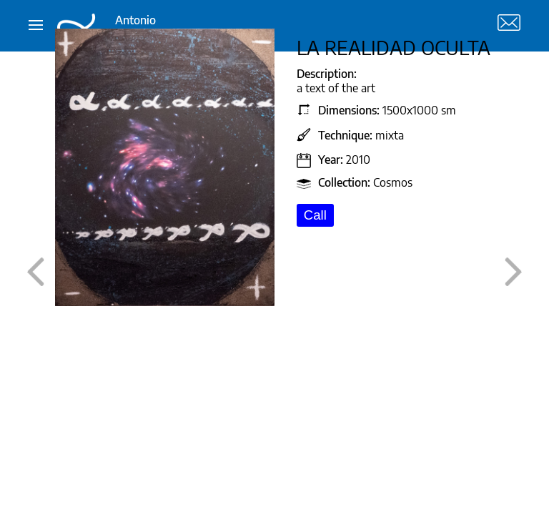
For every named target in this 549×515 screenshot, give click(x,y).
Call (315, 214)
